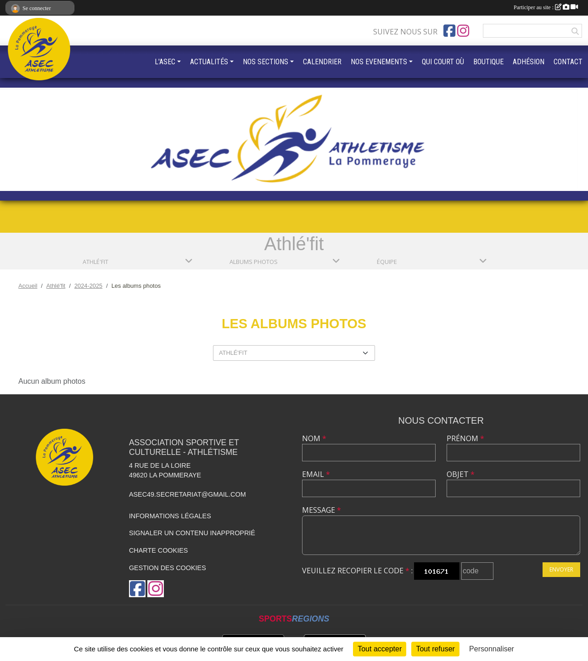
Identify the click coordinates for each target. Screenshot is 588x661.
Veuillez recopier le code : (357, 571)
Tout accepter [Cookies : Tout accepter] (380, 649)
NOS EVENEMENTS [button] (379, 61)
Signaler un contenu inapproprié (192, 533)
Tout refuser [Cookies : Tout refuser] (435, 649)
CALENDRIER (322, 61)
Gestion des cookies (167, 567)
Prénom (465, 438)
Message (321, 510)
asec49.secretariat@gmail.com (187, 494)
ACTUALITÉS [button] (209, 61)
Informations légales (170, 516)
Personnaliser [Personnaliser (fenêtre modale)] (491, 649)
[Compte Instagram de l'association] (463, 31)
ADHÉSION (528, 61)
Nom (314, 438)
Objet (461, 474)
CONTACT (568, 61)
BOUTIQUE (488, 61)
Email (316, 474)
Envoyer (561, 569)
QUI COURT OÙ (443, 61)
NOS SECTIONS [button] (265, 61)
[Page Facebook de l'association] (449, 31)
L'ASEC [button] (165, 61)
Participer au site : (546, 7)
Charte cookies (158, 550)
